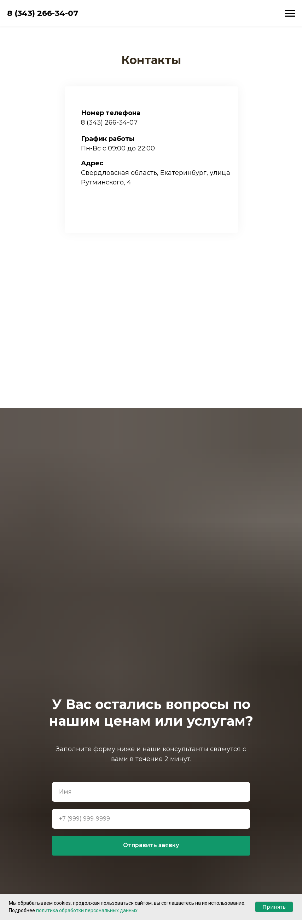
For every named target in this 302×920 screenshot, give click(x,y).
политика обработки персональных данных (87, 910)
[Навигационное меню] (290, 13)
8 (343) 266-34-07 (109, 122)
